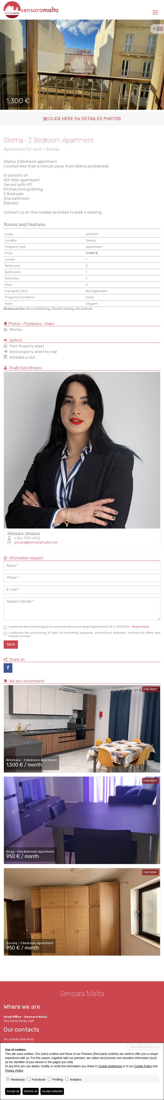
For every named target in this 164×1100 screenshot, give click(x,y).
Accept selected (52, 1091)
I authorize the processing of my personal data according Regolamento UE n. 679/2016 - (76, 627)
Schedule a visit (19, 357)
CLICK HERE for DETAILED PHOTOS (82, 118)
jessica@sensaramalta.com (36, 542)
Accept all (13, 1091)
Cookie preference (110, 1066)
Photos (13, 329)
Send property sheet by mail (30, 352)
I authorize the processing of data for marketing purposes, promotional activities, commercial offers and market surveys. (82, 634)
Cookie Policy (143, 1066)
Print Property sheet (24, 346)
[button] (8, 64)
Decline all (30, 1091)
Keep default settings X (145, 1047)
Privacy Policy (140, 626)
